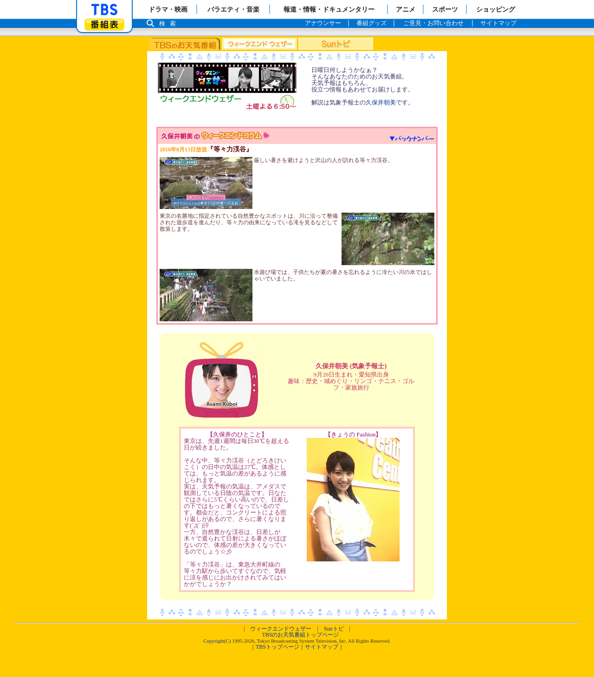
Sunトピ (334, 628)
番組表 (104, 24)
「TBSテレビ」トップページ (104, 10)
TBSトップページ (277, 647)
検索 (170, 23)
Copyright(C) (217, 641)
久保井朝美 (381, 102)
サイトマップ (321, 647)
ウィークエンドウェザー (280, 628)
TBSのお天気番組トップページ (300, 634)
